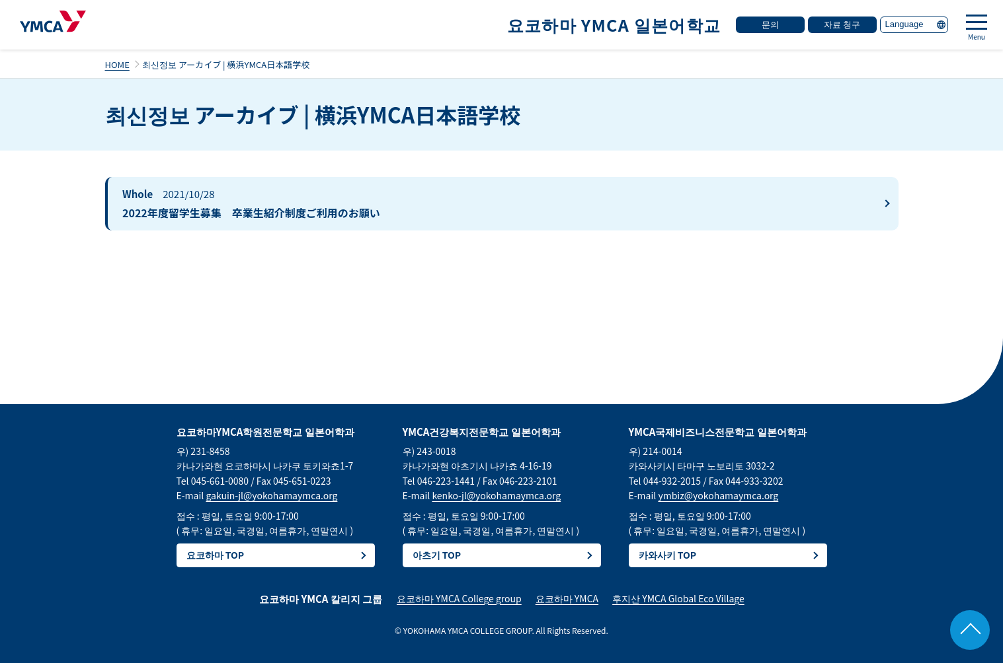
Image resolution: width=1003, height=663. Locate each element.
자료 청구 (842, 24)
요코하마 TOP (215, 554)
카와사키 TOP (668, 554)
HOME (117, 64)
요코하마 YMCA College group (459, 598)
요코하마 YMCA (567, 598)
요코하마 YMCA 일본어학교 (614, 24)
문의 (770, 24)
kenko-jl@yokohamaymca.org (496, 495)
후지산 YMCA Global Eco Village (678, 598)
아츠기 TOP (437, 554)
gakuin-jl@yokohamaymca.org (271, 495)
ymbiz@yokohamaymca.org (718, 495)
